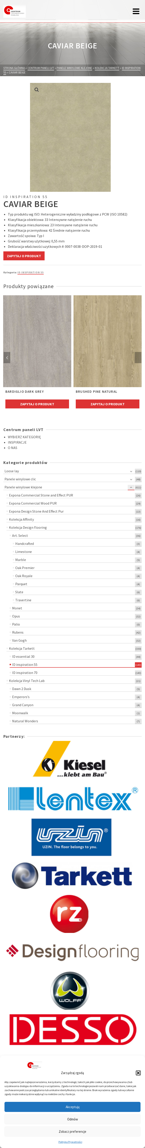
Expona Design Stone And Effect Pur (36, 511)
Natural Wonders (25, 721)
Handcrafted (24, 543)
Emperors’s (21, 697)
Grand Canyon (22, 705)
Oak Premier (25, 567)
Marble (20, 559)
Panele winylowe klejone (23, 487)
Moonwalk (20, 713)
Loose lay (11, 471)
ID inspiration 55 (30, 272)
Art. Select (20, 535)
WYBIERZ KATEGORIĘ (24, 437)
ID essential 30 (23, 656)
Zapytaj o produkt (24, 256)
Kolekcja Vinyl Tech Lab (27, 680)
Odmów (72, 1119)
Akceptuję (73, 1107)
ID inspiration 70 (24, 672)
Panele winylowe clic (20, 479)
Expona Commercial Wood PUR (33, 503)
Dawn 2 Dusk (21, 688)
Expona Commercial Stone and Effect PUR (41, 495)
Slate (19, 592)
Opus (16, 616)
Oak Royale (23, 576)
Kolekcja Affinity (21, 519)
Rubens (18, 632)
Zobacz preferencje (72, 1131)
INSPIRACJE (17, 442)
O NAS (12, 447)
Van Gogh (19, 640)
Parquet (21, 584)
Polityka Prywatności (70, 1142)
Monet (17, 608)
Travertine (23, 600)
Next (138, 357)
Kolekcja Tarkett (22, 648)
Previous (7, 357)
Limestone (23, 551)
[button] (138, 1073)
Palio (16, 624)
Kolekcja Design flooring (28, 527)
